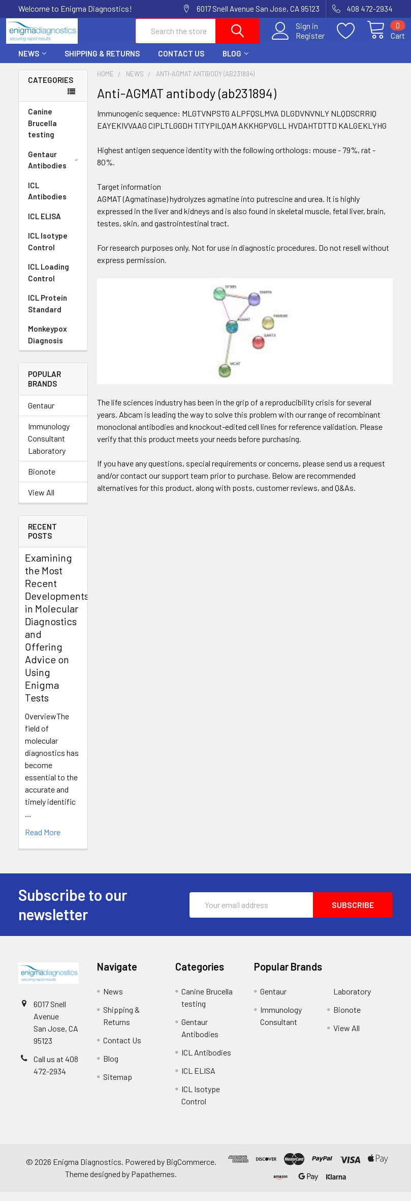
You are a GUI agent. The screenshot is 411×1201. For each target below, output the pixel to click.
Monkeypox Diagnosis (47, 343)
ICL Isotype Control (48, 250)
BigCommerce (190, 1171)
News (32, 62)
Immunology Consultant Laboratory (49, 447)
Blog (235, 62)
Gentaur (41, 414)
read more (42, 841)
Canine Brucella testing (42, 132)
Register (297, 41)
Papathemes (153, 1183)
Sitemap (117, 1086)
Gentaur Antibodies (55, 169)
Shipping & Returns (102, 62)
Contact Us (181, 62)
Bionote (41, 480)
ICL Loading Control (48, 281)
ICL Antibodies (47, 200)
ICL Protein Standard (47, 312)
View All (41, 501)
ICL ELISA (44, 225)
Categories (50, 89)
